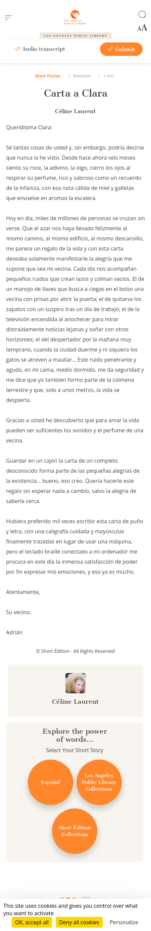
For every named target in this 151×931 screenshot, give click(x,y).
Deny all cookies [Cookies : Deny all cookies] (79, 922)
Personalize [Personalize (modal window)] (124, 922)
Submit (121, 49)
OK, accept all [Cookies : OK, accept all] (32, 922)
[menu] (8, 17)
